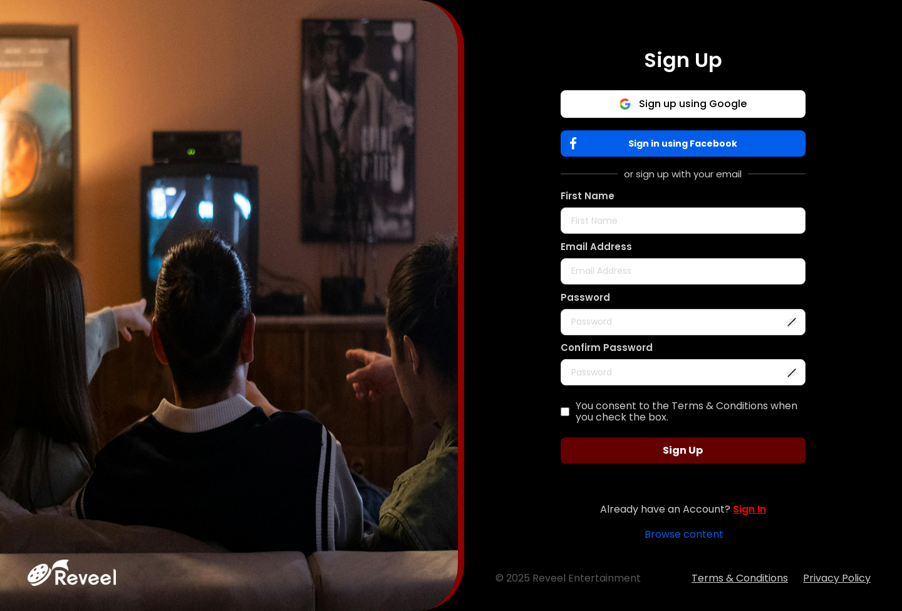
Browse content (684, 534)
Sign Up (683, 450)
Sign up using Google (683, 104)
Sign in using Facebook (657, 143)
